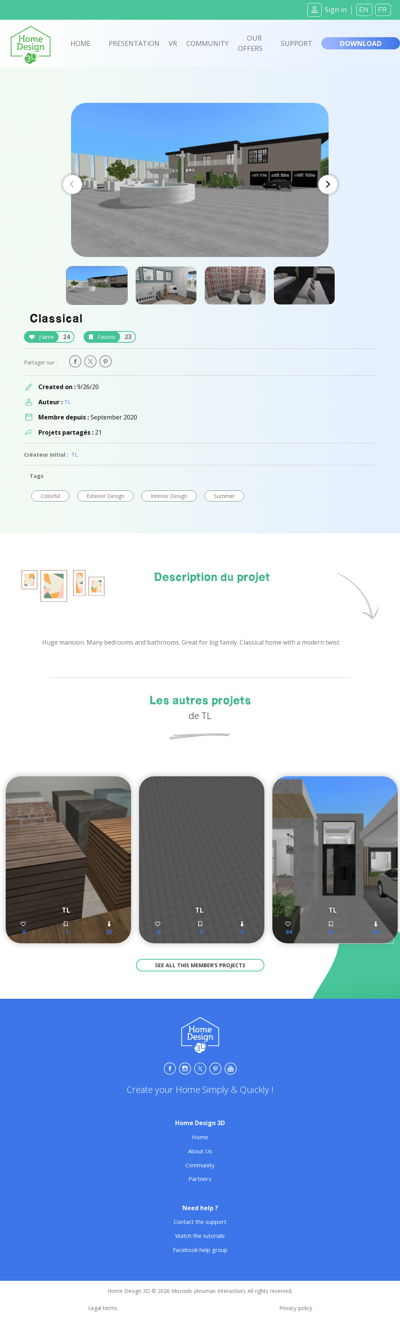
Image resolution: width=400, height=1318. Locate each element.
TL (67, 401)
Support (296, 43)
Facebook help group (200, 1249)
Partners (200, 1178)
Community (207, 43)
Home (80, 43)
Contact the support (200, 1221)
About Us (200, 1151)
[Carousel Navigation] (200, 184)
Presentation (134, 43)
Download (361, 43)
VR (173, 43)
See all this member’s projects (200, 965)
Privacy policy (295, 1308)
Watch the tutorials (200, 1235)
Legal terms (102, 1308)
